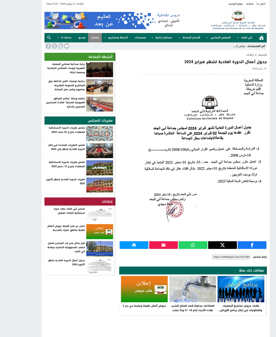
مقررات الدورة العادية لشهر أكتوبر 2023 (48, 181)
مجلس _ (223, 46)
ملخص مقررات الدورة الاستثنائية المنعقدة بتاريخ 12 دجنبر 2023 (49, 164)
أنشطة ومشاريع (100, 37)
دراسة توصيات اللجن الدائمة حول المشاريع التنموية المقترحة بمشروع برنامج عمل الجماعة (48, 85)
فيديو (64, 37)
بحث (31, 37)
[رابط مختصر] (213, 257)
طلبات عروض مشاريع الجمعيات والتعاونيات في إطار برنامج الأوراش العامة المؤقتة (223, 310)
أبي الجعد (228, 37)
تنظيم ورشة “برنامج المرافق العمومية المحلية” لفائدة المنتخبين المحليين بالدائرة (47, 102)
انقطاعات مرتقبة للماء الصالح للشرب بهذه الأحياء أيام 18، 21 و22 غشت (175, 308)
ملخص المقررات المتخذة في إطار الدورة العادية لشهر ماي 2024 (49, 147)
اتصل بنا (243, 3)
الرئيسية (244, 37)
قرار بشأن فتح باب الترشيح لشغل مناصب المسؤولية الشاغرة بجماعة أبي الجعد (48, 247)
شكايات (232, 3)
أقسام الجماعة (173, 37)
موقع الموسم (218, 3)
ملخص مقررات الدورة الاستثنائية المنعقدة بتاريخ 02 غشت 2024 (49, 130)
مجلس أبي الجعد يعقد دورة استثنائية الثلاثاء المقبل (51, 211)
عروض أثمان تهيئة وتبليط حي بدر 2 (126, 305)
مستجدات (122, 37)
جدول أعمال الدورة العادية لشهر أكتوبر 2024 (48, 262)
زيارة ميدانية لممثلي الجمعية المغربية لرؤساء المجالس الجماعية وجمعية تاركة (48, 68)
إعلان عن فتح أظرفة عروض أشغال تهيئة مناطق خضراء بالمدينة (48, 228)
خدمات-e (49, 37)
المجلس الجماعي (203, 37)
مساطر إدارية (146, 37)
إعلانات (77, 37)
